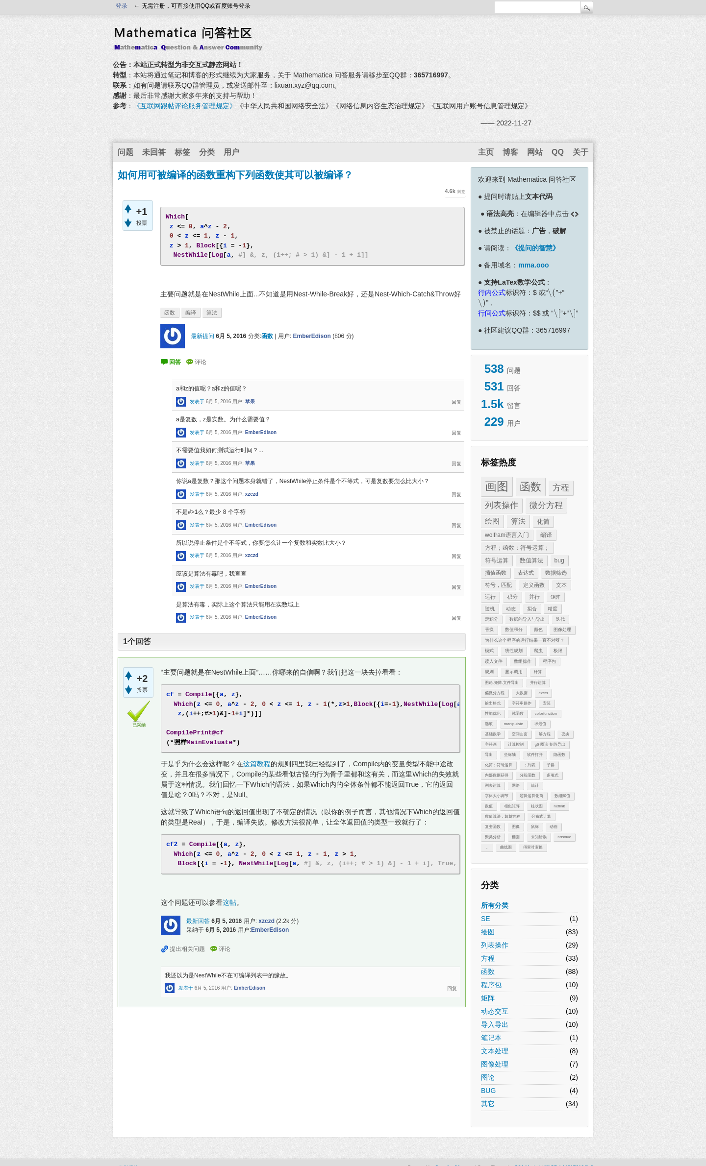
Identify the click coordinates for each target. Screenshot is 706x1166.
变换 (565, 734)
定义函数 (534, 585)
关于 (580, 152)
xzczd (251, 494)
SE (485, 919)
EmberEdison (311, 336)
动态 (511, 608)
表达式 (526, 573)
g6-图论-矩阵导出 (550, 744)
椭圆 (516, 837)
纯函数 (518, 713)
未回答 (154, 152)
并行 (534, 597)
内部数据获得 (496, 775)
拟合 (532, 608)
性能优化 (493, 713)
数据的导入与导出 (527, 619)
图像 (516, 827)
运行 (490, 597)
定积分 (491, 619)
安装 (547, 703)
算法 (518, 521)
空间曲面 (520, 734)
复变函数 (493, 827)
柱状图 (537, 806)
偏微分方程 (494, 693)
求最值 (540, 724)
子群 (551, 765)
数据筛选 (556, 573)
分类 (207, 152)
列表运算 (493, 785)
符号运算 (496, 560)
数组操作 (522, 661)
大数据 (522, 693)
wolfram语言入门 (507, 535)
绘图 (492, 521)
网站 (535, 152)
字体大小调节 (496, 796)
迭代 (560, 619)
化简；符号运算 (498, 765)
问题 (125, 152)
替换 (489, 629)
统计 (535, 785)
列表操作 (501, 505)
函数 (530, 487)
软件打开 (535, 755)
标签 (182, 152)
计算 (538, 672)
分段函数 (527, 775)
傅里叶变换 (533, 847)
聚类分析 (493, 837)
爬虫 (538, 650)
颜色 (538, 629)
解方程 (545, 734)
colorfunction (546, 713)
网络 (516, 785)
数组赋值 (562, 796)
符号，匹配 (498, 585)
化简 (543, 521)
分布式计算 (541, 816)
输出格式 (493, 703)
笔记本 (491, 1038)
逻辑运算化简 (531, 796)
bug (559, 560)
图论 (488, 1077)
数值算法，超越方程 (502, 816)
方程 (561, 487)
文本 (561, 585)
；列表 (529, 765)
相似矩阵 (512, 806)
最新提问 (202, 336)
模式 (489, 650)
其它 (488, 1104)
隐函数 (559, 755)
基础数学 (493, 734)
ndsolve (564, 837)
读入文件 (494, 661)
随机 (490, 608)
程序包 (549, 661)
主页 (486, 152)
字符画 (491, 744)
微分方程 (546, 505)
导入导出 (494, 1024)
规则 (489, 671)
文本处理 (494, 1051)
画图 (496, 486)
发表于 (197, 401)
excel (543, 693)
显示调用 (514, 671)
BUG (488, 1090)
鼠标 (535, 827)
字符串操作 (521, 703)
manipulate (513, 724)
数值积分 (514, 629)
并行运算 (538, 682)
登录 (121, 5)
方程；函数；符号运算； (517, 547)
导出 (489, 755)
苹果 (250, 401)
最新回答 (198, 921)
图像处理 (562, 629)
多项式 (552, 775)
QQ (558, 152)
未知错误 (539, 837)
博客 (510, 152)
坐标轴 (510, 755)
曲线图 (506, 847)
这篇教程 (257, 764)
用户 (231, 152)
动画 (553, 827)
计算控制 (516, 744)
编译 (546, 535)
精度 (552, 608)
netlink (559, 806)
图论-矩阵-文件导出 (502, 682)
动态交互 (494, 1011)
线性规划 (514, 650)
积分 (512, 597)
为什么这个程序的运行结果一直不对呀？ (524, 640)
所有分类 (494, 905)
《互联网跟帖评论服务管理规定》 (184, 106)
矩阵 (555, 597)
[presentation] (551, 292)
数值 (489, 806)
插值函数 (495, 573)
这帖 (229, 902)
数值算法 (531, 560)
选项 (489, 724)
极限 (558, 650)
